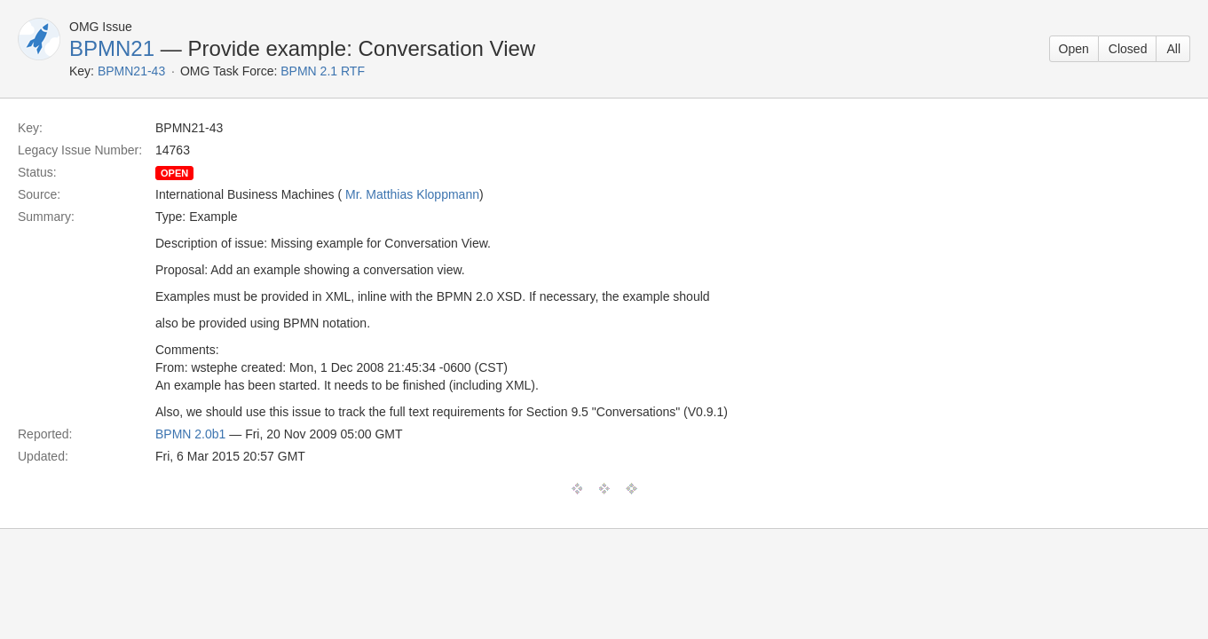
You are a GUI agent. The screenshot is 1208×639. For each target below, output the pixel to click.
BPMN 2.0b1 (190, 434)
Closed (1128, 49)
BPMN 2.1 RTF (322, 71)
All (1173, 49)
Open (1074, 49)
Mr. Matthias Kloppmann (412, 194)
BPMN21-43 (131, 71)
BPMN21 (111, 48)
